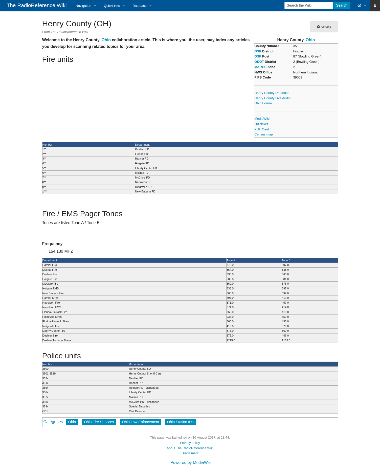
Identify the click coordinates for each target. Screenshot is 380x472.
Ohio (310, 40)
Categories (53, 422)
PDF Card (261, 129)
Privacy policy (190, 443)
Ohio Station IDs (180, 422)
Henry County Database (271, 93)
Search (341, 5)
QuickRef (261, 124)
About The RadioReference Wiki (190, 448)
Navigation (83, 6)
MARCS (260, 67)
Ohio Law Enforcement (140, 422)
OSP (257, 51)
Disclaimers (190, 453)
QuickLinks (112, 6)
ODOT (259, 62)
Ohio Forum (263, 103)
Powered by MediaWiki (191, 462)
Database (139, 6)
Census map (263, 134)
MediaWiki (262, 119)
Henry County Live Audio (272, 98)
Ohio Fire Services (99, 422)
